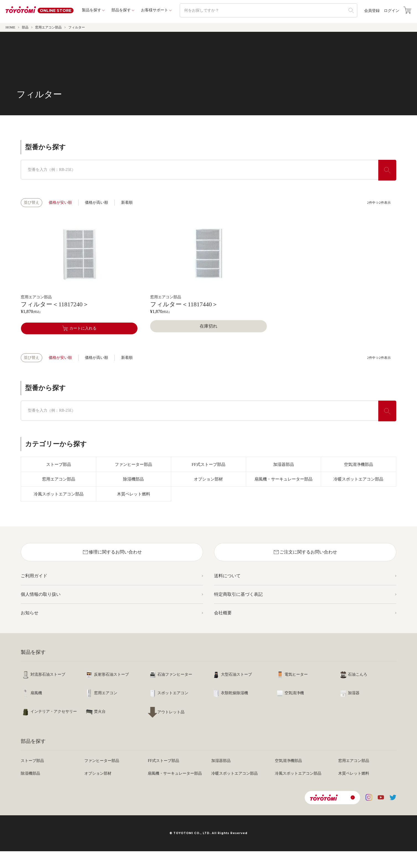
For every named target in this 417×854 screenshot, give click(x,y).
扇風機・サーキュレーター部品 (283, 480)
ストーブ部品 (58, 464)
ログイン (391, 11)
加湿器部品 (283, 464)
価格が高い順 (96, 202)
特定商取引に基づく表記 (238, 597)
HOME (10, 27)
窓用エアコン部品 (48, 27)
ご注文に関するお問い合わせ (305, 555)
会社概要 (223, 615)
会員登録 (372, 11)
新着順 (127, 202)
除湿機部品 (134, 480)
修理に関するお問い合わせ (112, 555)
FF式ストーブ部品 (208, 464)
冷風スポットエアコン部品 (58, 496)
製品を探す (91, 10)
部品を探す (121, 10)
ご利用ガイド (34, 578)
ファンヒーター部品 (133, 464)
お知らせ (29, 615)
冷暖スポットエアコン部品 (358, 480)
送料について (227, 578)
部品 (25, 27)
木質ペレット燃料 (133, 496)
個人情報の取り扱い (41, 597)
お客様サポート (154, 10)
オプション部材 (208, 480)
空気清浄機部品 (358, 464)
